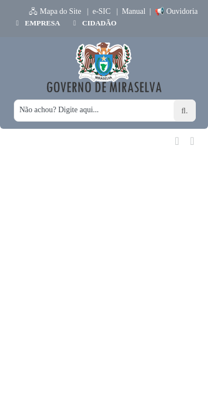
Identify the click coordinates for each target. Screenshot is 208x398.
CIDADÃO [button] (93, 23)
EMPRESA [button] (37, 23)
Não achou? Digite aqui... (59, 110)
